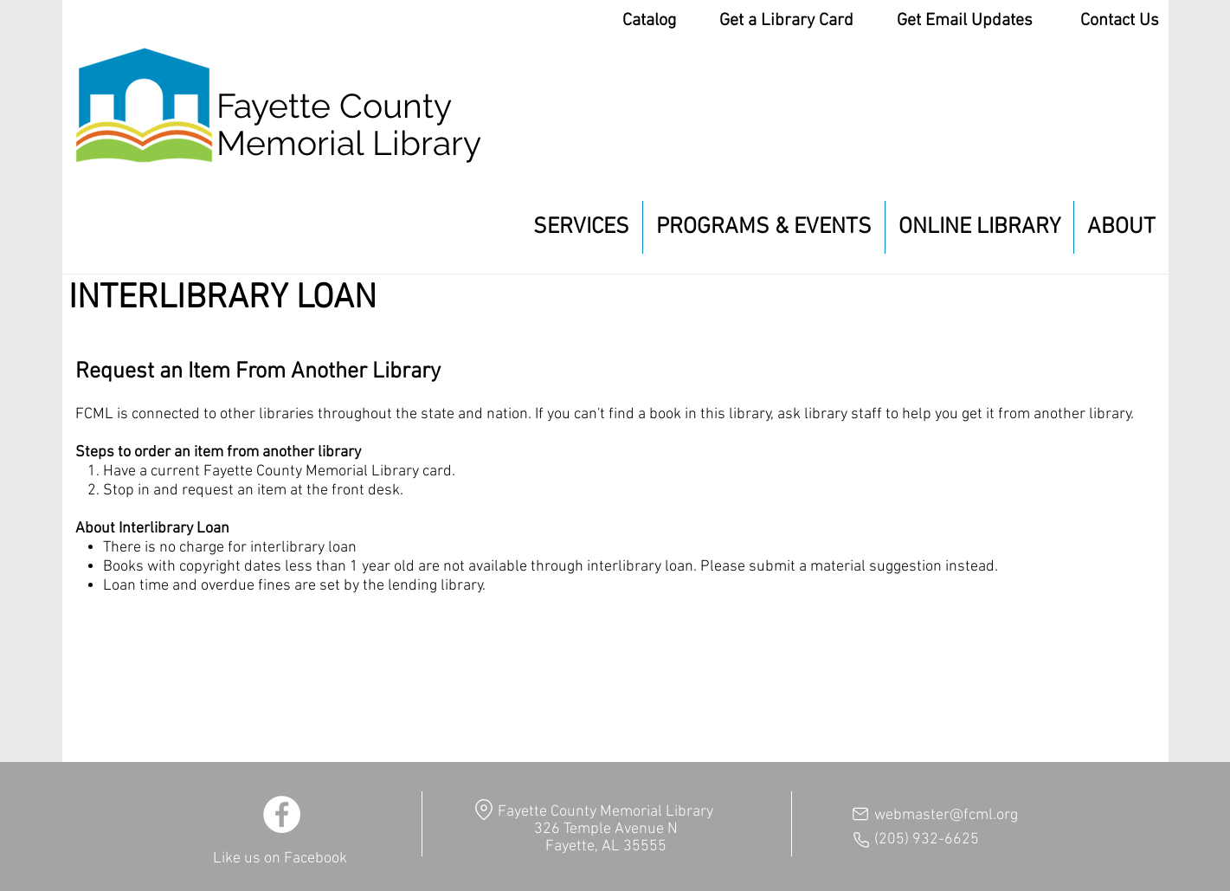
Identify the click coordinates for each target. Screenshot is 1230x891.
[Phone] (861, 840)
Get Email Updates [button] (965, 20)
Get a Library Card (786, 20)
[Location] (484, 809)
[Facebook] (281, 814)
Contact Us (1119, 20)
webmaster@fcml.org (946, 815)
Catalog (649, 20)
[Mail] (860, 814)
